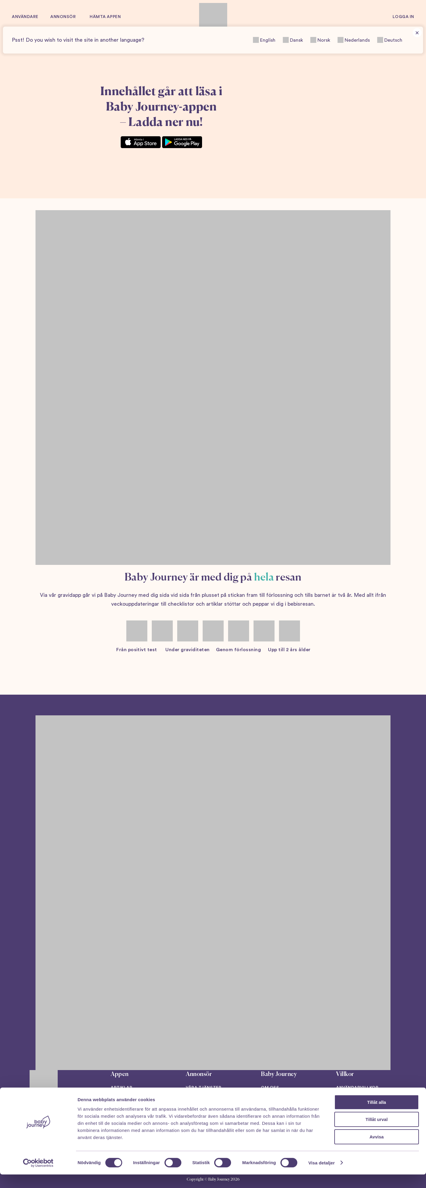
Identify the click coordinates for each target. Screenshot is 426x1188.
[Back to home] (213, 17)
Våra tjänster (203, 1088)
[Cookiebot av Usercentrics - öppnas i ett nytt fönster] (38, 1176)
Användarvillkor (357, 1088)
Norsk (320, 40)
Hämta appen (105, 17)
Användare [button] (25, 17)
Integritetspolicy (359, 1100)
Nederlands (354, 40)
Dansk (293, 40)
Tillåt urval (377, 1133)
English (264, 40)
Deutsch (389, 40)
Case (192, 1100)
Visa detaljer (321, 1176)
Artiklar (121, 1088)
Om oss (270, 1088)
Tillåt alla (376, 1115)
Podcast (122, 1100)
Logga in (403, 17)
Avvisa (376, 1150)
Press (268, 1100)
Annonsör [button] (63, 17)
